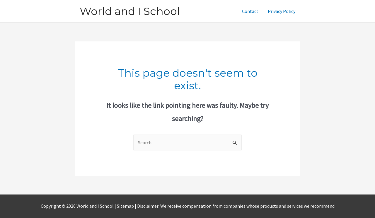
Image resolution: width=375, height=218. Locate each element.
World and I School (130, 11)
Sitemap (126, 206)
